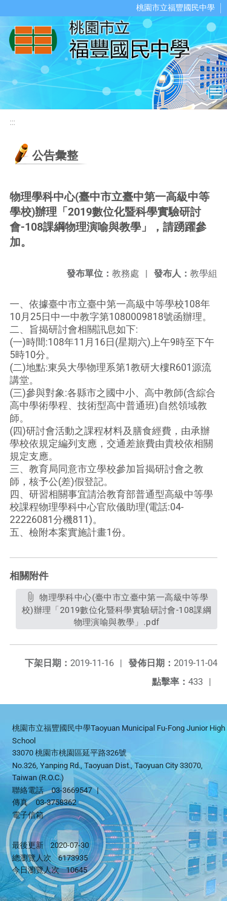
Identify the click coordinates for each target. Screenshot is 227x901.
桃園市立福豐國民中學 (175, 7)
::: (12, 122)
